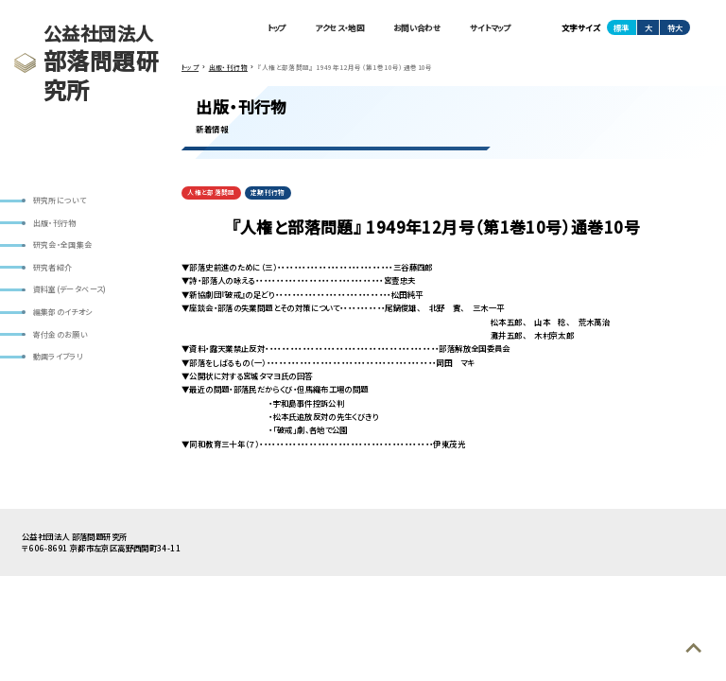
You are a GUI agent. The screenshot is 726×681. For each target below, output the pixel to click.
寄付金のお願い (61, 334)
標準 (621, 27)
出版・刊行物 (55, 223)
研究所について (60, 200)
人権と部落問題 (211, 192)
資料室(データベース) (70, 289)
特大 (675, 27)
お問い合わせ (417, 27)
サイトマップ (490, 27)
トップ (277, 27)
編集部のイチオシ (63, 311)
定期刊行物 (268, 192)
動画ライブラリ (58, 356)
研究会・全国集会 (63, 244)
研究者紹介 (53, 267)
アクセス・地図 (339, 27)
